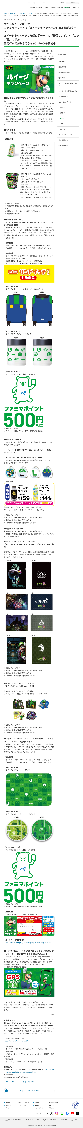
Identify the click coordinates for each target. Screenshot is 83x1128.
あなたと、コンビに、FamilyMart (14, 5)
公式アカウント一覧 (41, 1113)
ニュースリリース (22, 13)
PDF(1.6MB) (10, 1081)
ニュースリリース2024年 (29, 1090)
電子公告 (51, 1108)
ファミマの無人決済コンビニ (68, 84)
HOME (5, 13)
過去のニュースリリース (67, 134)
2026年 (62, 107)
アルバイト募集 (42, 3)
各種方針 (51, 1105)
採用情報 (36, 3)
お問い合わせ (48, 3)
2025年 (62, 113)
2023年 (62, 124)
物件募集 (32, 3)
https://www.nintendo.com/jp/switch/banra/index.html (29, 1070)
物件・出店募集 (64, 72)
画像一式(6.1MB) (29, 1081)
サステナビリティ (74, 7)
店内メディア (63, 96)
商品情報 (32, 7)
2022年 (62, 129)
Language (62, 2)
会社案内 (61, 61)
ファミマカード (22, 1105)
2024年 (31, 13)
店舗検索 (55, 3)
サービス (47, 7)
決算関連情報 (63, 145)
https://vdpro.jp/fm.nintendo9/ (16, 1041)
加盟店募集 (28, 3)
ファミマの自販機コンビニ (68, 91)
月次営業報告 (63, 140)
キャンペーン (39, 7)
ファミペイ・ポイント (56, 7)
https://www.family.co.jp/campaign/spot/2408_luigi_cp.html (28, 942)
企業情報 (12, 13)
